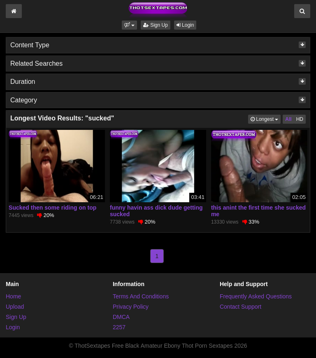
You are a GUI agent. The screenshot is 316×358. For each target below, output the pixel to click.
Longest (266, 118)
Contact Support (240, 306)
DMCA (121, 317)
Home (13, 296)
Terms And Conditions (141, 296)
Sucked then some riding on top (52, 207)
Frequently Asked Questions (256, 296)
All (288, 119)
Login (185, 25)
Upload (15, 306)
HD (299, 119)
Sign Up (155, 25)
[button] (129, 25)
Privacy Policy (131, 306)
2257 (119, 327)
